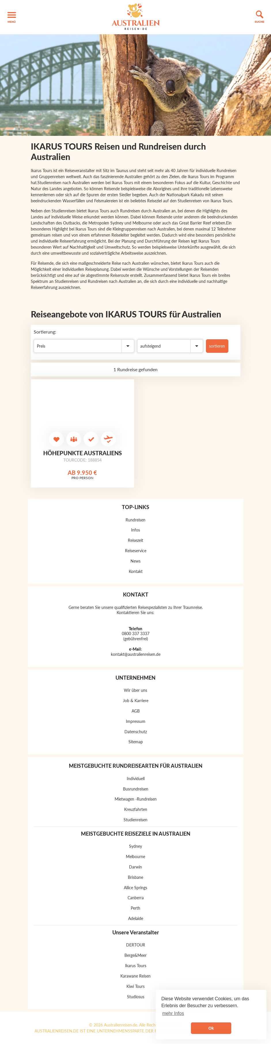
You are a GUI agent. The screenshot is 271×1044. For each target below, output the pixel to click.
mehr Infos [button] (173, 1013)
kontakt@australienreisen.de (135, 654)
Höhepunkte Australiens (82, 452)
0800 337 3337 (135, 633)
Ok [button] (211, 1028)
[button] (11, 17)
